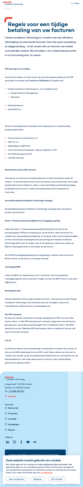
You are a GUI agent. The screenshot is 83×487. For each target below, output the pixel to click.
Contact (7, 9)
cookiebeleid (46, 472)
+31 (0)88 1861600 (16, 391)
